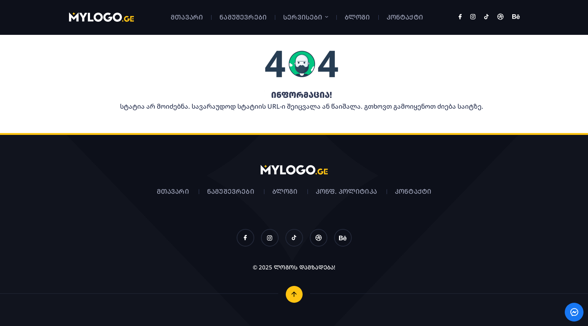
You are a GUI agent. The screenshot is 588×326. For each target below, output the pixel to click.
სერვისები (305, 17)
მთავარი (187, 17)
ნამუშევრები (243, 17)
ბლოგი (357, 17)
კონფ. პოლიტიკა (346, 191)
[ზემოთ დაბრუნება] (294, 294)
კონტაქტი (405, 17)
